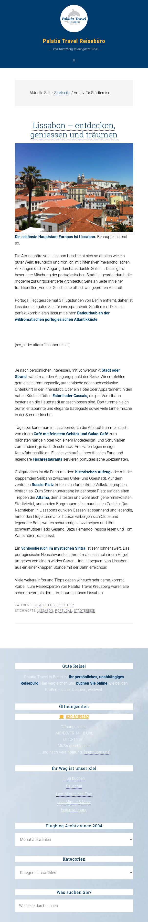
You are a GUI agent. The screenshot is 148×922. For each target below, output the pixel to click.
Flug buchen (74, 778)
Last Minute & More (74, 802)
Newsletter (45, 605)
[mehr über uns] (97, 752)
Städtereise (84, 610)
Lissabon (45, 610)
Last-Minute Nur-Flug (74, 794)
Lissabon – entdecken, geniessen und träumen (74, 130)
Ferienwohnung (74, 809)
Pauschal (74, 786)
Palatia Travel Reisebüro (74, 41)
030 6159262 (77, 716)
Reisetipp (66, 605)
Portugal (63, 610)
